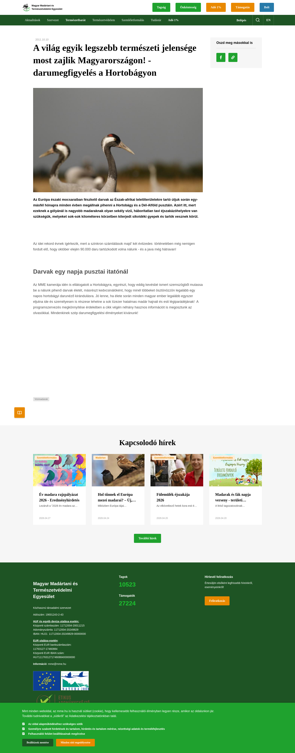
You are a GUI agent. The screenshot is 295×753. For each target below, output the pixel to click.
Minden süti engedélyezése (75, 742)
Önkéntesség (188, 10)
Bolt (266, 10)
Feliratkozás (217, 607)
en (268, 26)
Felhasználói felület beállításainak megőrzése (56, 733)
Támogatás (243, 10)
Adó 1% (216, 10)
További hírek (147, 544)
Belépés (241, 26)
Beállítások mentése (38, 742)
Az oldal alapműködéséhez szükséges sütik (55, 724)
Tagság (161, 10)
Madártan (101, 464)
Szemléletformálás (47, 464)
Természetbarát (75, 26)
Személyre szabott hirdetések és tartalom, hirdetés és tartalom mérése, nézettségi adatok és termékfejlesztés (96, 728)
